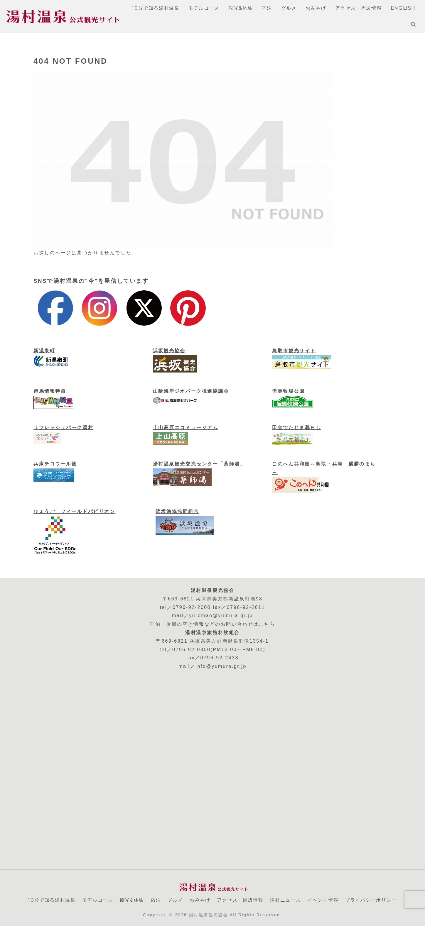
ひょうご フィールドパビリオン (74, 511)
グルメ (175, 900)
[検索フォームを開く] (413, 24)
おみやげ (200, 900)
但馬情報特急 (49, 391)
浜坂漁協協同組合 (177, 511)
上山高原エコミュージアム (185, 427)
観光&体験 (132, 900)
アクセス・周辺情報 (240, 900)
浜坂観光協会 (169, 350)
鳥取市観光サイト (294, 350)
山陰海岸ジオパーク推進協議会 (191, 391)
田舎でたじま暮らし (296, 427)
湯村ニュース (285, 900)
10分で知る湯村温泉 (51, 900)
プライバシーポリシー (371, 900)
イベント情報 (323, 900)
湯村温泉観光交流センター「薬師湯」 (199, 463)
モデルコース (97, 900)
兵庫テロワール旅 (55, 463)
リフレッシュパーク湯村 (63, 427)
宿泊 (156, 900)
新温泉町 (44, 350)
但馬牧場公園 (288, 391)
